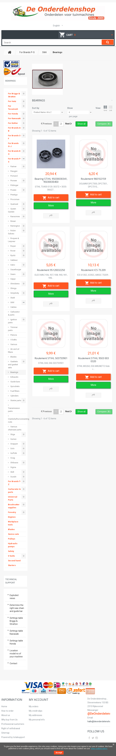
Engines (12, 517)
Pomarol (14, 176)
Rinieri (13, 221)
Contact (13, 663)
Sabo (12, 265)
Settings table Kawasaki (16, 632)
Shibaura (14, 462)
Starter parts (15, 400)
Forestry (12, 512)
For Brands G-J (13, 144)
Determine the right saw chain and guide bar (17, 608)
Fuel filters (14, 391)
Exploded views (14, 596)
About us (5, 715)
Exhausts (14, 377)
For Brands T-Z (14, 483)
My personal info (37, 719)
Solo (12, 448)
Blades (13, 357)
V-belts (13, 340)
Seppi (13, 279)
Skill (12, 472)
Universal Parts (12, 498)
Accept (59, 753)
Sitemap (5, 733)
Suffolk (13, 453)
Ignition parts (12, 321)
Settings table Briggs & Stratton (16, 621)
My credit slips (35, 711)
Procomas (14, 199)
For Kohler (13, 123)
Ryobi (12, 255)
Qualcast (14, 204)
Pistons (13, 335)
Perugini (13, 171)
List (110, 108)
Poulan (13, 190)
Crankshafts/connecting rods (17, 420)
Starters (12, 565)
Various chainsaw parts (14, 428)
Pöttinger (14, 185)
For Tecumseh (13, 107)
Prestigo (14, 195)
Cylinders (14, 396)
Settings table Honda (16, 642)
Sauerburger (15, 269)
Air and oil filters (13, 350)
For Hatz (12, 101)
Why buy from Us (9, 719)
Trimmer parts (13, 328)
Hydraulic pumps (13, 545)
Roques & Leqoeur (13, 239)
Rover (12, 251)
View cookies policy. (99, 749)
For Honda (13, 114)
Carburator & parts (14, 313)
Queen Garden (12, 210)
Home (4, 706)
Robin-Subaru (12, 232)
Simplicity (14, 293)
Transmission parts (14, 409)
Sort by (35, 108)
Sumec (13, 439)
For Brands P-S (14, 160)
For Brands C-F (14, 137)
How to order (7, 711)
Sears (12, 274)
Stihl (12, 302)
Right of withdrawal (10, 728)
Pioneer (13, 180)
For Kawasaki (14, 118)
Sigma (13, 467)
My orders (33, 706)
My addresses (35, 715)
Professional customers (12, 724)
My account (38, 700)
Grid (105, 108)
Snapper (14, 444)
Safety (11, 551)
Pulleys (11, 539)
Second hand (14, 560)
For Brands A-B (14, 129)
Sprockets (14, 386)
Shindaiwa (14, 283)
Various (13, 344)
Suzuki (13, 477)
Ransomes (15, 216)
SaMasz (14, 260)
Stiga (12, 434)
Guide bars (15, 382)
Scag (12, 458)
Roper (13, 246)
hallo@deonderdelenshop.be (101, 721)
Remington (15, 226)
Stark (12, 298)
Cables (13, 307)
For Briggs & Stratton (14, 95)
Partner (13, 166)
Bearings (14, 372)
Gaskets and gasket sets (13, 364)
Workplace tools (13, 523)
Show (70, 108)
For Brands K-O (14, 152)
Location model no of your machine (16, 653)
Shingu (13, 288)
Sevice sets (13, 534)
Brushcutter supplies (13, 506)
